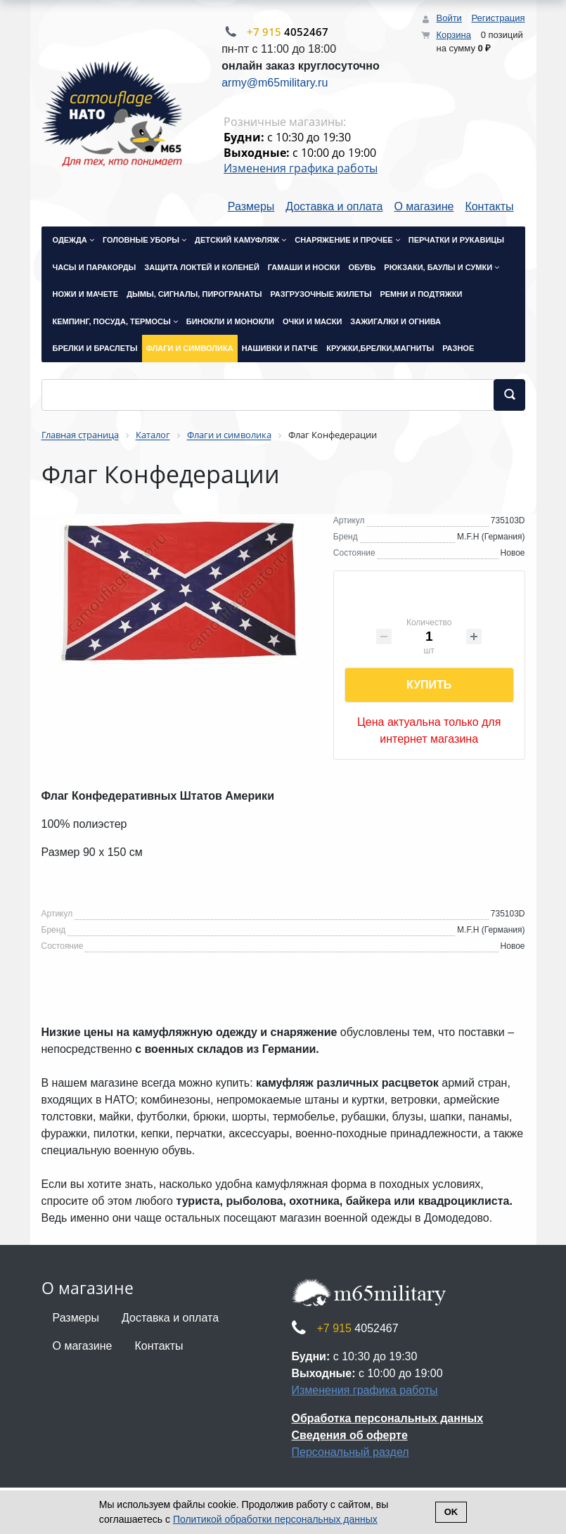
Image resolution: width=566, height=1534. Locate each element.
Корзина (453, 35)
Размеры (251, 206)
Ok (451, 1512)
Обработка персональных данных (388, 1418)
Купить (428, 685)
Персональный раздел (350, 1452)
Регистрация (498, 18)
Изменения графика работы (301, 168)
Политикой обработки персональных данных (275, 1519)
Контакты (489, 206)
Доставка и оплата (333, 206)
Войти (448, 18)
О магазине (424, 206)
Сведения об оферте (350, 1435)
